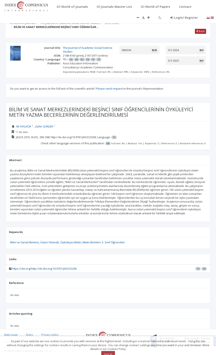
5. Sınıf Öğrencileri (113, 242)
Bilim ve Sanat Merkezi (24, 242)
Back (200, 31)
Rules (29, 334)
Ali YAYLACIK (23, 126)
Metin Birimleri (91, 242)
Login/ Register (184, 17)
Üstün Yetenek (49, 242)
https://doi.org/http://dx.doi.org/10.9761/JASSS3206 (44, 268)
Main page (11, 334)
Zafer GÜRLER (44, 126)
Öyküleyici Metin (70, 242)
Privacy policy (50, 334)
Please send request (109, 88)
